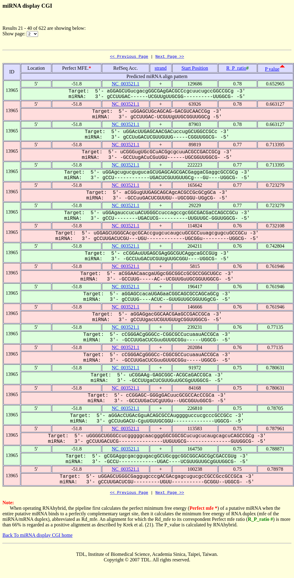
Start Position (194, 69)
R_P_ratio (236, 69)
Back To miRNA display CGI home (37, 537)
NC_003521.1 (125, 84)
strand (161, 69)
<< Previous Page (129, 57)
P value (272, 70)
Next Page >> (169, 57)
